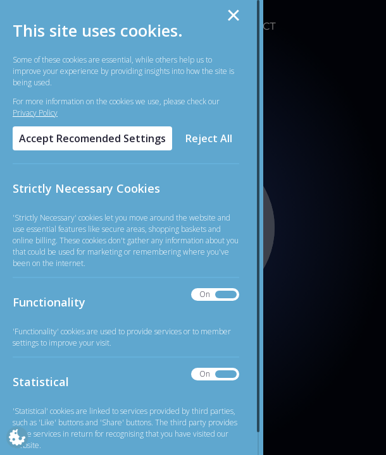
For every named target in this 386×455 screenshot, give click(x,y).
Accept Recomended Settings (92, 138)
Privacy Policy (35, 112)
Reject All (208, 138)
